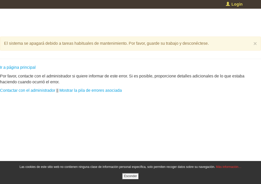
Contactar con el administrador (27, 90)
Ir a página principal (18, 67)
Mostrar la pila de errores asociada (90, 90)
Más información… (228, 167)
